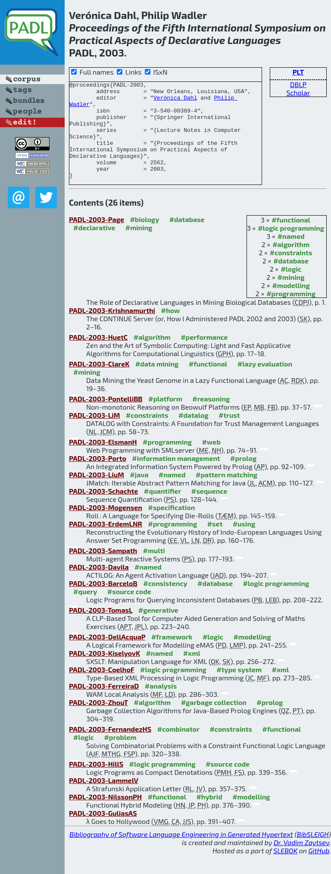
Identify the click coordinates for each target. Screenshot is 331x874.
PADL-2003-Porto (97, 477)
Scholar (298, 92)
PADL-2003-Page (96, 239)
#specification (171, 527)
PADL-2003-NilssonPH (105, 816)
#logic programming (291, 247)
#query (85, 611)
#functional (291, 239)
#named (291, 255)
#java (139, 494)
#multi (154, 570)
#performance (204, 356)
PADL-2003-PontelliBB (106, 418)
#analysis (161, 705)
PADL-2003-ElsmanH (103, 461)
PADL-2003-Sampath (103, 570)
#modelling (290, 305)
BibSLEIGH (312, 853)
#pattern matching (226, 494)
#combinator (178, 748)
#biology (144, 239)
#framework (172, 656)
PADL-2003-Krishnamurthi (112, 330)
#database (291, 280)
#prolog (243, 477)
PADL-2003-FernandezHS (110, 748)
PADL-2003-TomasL (100, 629)
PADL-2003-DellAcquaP (107, 656)
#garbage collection (214, 721)
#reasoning (211, 418)
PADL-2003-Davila (99, 586)
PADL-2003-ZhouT (98, 721)
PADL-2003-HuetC (98, 356)
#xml (191, 672)
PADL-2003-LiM (94, 434)
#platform (165, 418)
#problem (120, 756)
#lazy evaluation (264, 383)
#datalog (193, 434)
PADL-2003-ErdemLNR (105, 543)
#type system (239, 689)
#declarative (94, 247)
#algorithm (290, 264)
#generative (158, 629)
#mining (291, 296)
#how (170, 330)
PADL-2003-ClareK (99, 383)
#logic (291, 288)
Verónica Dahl (175, 101)
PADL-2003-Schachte (103, 510)
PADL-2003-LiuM (96, 494)
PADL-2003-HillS (96, 783)
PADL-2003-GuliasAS (103, 832)
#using (244, 543)
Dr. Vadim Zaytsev (301, 862)
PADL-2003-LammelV (103, 800)
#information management (176, 477)
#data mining (157, 383)
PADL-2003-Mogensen (105, 527)
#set (215, 543)
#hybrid (209, 816)
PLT (298, 72)
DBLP (298, 84)
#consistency (165, 602)
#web (211, 461)
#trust (229, 434)
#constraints (291, 272)
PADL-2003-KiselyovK (104, 672)
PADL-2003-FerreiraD (104, 705)
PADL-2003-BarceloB (103, 602)
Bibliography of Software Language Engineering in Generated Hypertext (181, 853)
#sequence (209, 510)
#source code (129, 611)
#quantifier (162, 510)
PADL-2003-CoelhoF (101, 689)
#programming (290, 313)
